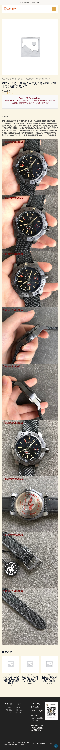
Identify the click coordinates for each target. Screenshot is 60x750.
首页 (3, 79)
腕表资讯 (9, 710)
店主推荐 (8, 79)
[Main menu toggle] (54, 9)
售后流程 (18, 712)
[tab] (5, 116)
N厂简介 (8, 708)
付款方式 (18, 710)
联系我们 (18, 708)
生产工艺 (9, 712)
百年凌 (11, 93)
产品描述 (5, 116)
